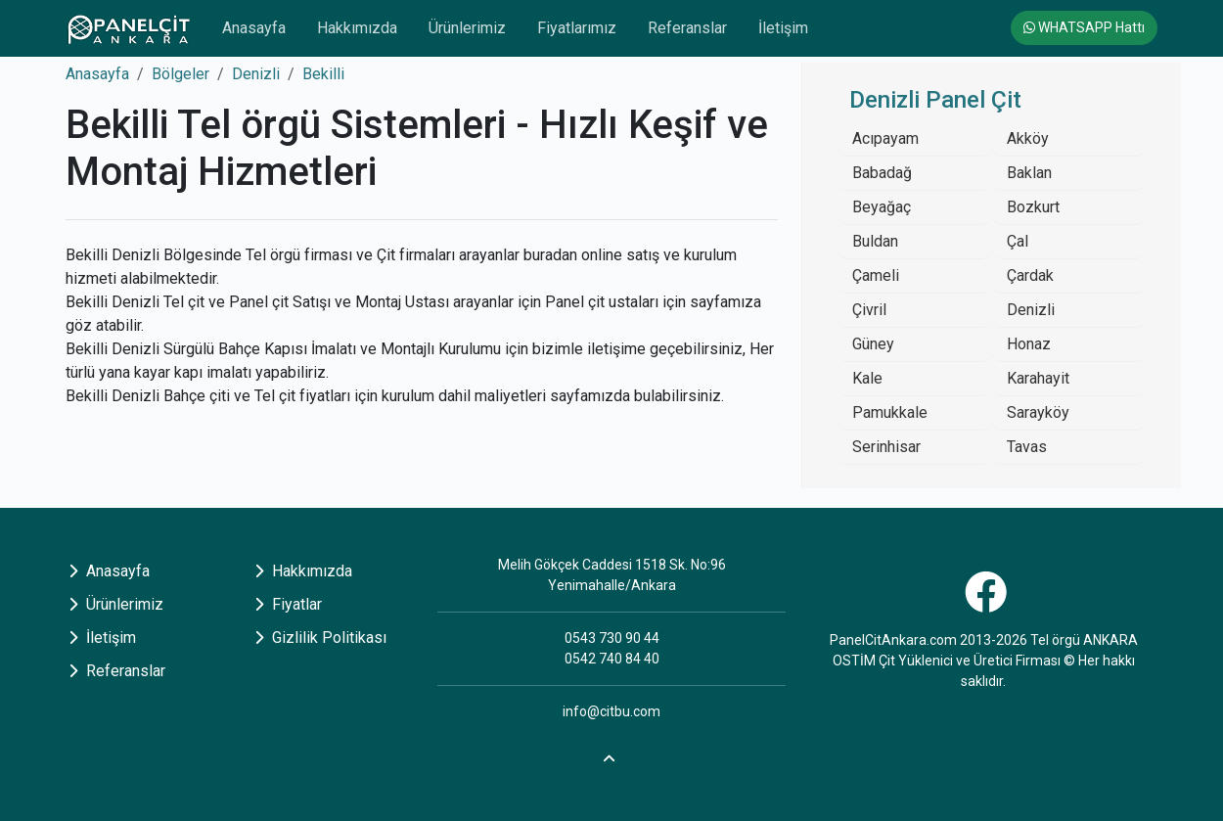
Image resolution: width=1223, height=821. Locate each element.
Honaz (1029, 344)
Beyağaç (881, 207)
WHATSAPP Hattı (1084, 27)
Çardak (1030, 275)
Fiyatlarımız (576, 28)
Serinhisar (886, 446)
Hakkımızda (357, 28)
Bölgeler (180, 74)
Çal (1017, 241)
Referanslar (687, 28)
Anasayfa (254, 28)
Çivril (869, 309)
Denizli (256, 74)
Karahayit (1038, 378)
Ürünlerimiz (467, 28)
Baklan (1029, 172)
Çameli (875, 275)
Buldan (875, 241)
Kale (867, 378)
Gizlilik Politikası (320, 637)
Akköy (1028, 138)
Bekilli (323, 74)
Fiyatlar (288, 604)
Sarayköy (1038, 412)
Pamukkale (890, 412)
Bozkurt (1033, 207)
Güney (873, 344)
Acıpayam (885, 138)
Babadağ (882, 172)
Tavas (1027, 446)
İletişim (783, 28)
